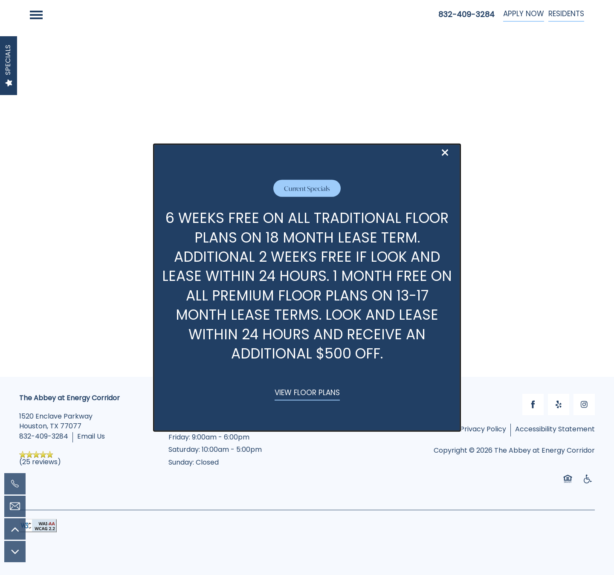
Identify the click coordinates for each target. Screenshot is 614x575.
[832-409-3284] (15, 483)
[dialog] (307, 287)
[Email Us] (15, 506)
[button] (307, 394)
